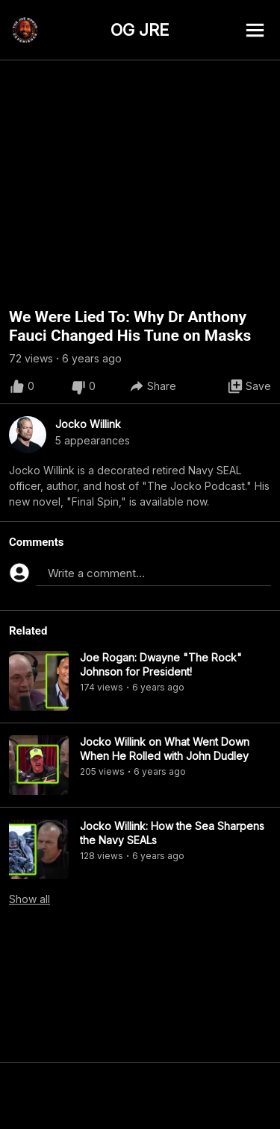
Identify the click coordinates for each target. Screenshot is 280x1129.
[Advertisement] (140, 1095)
